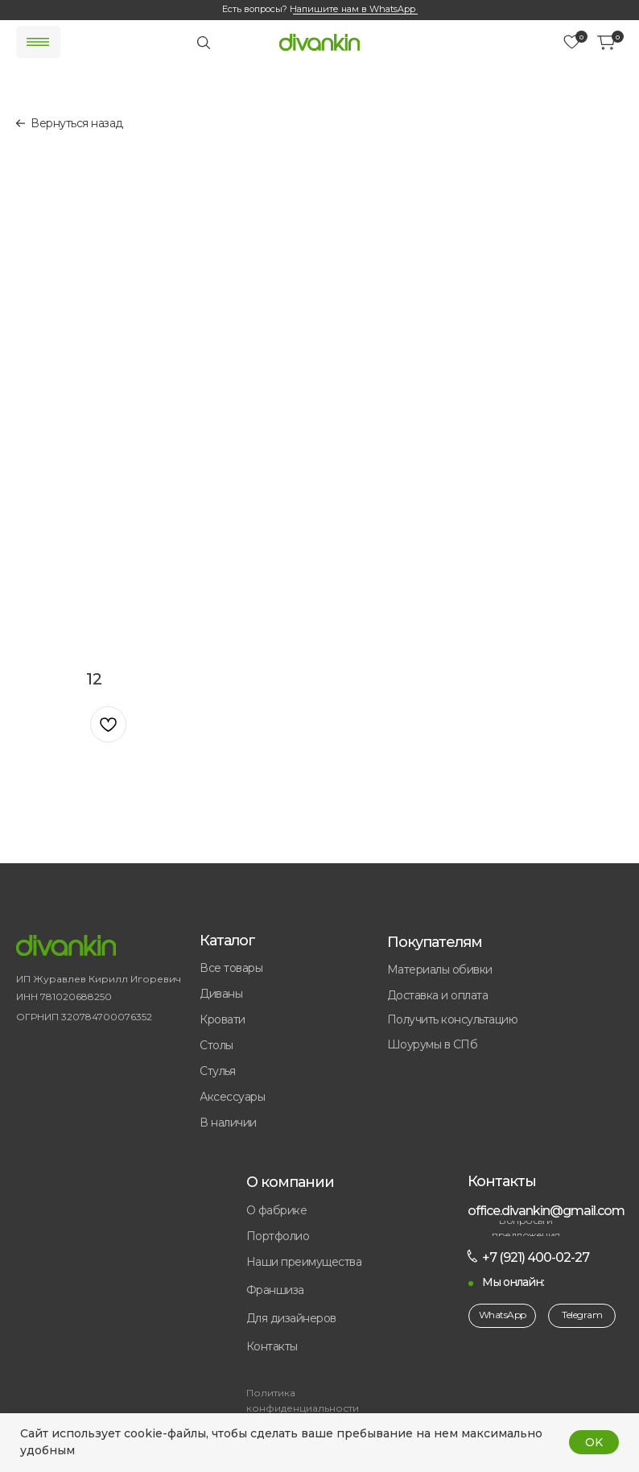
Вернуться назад (77, 123)
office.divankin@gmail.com (546, 1210)
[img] (319, 42)
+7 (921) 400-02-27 (535, 1257)
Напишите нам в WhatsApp (352, 8)
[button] (326, 1291)
